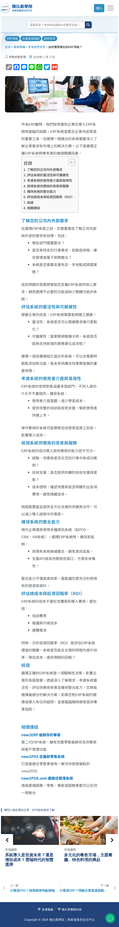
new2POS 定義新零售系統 (43, 756)
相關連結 (33, 207)
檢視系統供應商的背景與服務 (48, 186)
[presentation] (7, 840)
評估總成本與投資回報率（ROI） (50, 196)
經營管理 (49, 38)
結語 (30, 202)
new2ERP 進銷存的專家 (41, 734)
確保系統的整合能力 (41, 191)
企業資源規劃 (30, 38)
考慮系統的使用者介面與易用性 (49, 180)
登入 (99, 8)
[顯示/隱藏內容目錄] (69, 162)
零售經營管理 (36, 47)
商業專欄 (19, 47)
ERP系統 (12, 38)
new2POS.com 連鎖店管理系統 (47, 778)
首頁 (8, 47)
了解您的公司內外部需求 (44, 169)
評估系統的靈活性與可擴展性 (48, 174)
